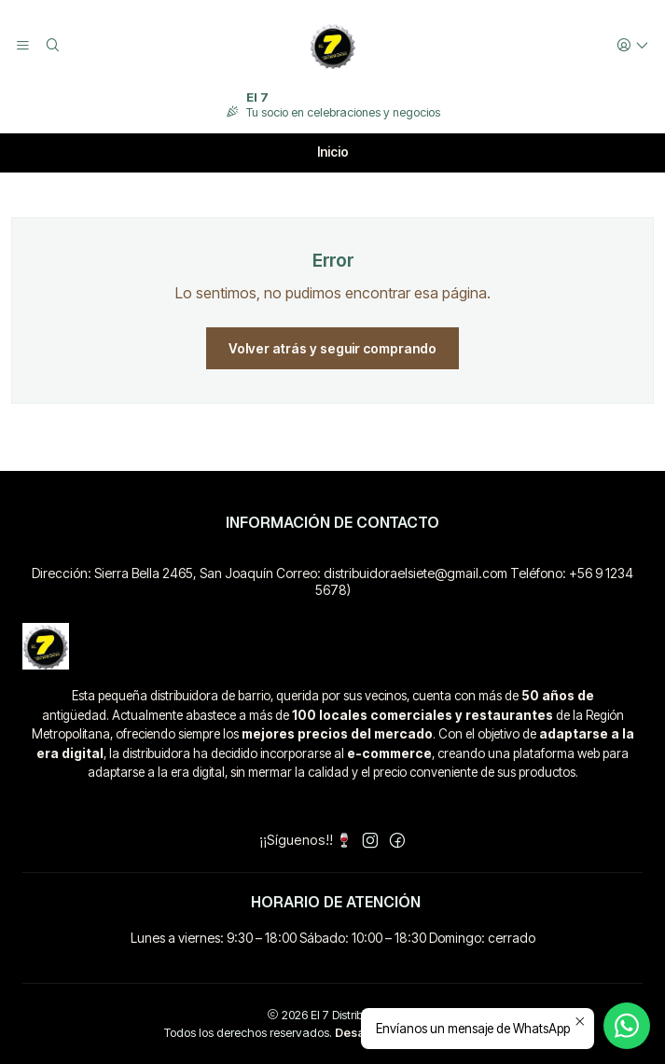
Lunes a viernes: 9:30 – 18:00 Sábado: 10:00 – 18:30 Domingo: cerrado (333, 938)
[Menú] (23, 46)
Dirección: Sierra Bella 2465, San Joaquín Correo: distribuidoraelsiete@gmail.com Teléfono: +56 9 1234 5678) (332, 581)
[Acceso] (633, 46)
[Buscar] (51, 46)
